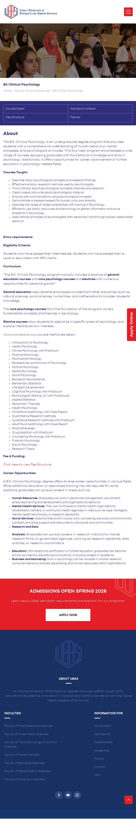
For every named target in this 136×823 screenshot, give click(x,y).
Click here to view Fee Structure (27, 464)
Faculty (75, 117)
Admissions (102, 734)
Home (7, 90)
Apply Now (68, 615)
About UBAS (102, 726)
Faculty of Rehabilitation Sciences (27, 771)
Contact (99, 767)
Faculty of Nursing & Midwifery (25, 779)
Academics (101, 750)
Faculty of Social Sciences (32, 90)
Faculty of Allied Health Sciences (26, 734)
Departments (103, 742)
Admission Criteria (82, 108)
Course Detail (15, 108)
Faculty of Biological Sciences (24, 763)
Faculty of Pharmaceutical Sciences (28, 726)
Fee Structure (15, 117)
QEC (97, 775)
